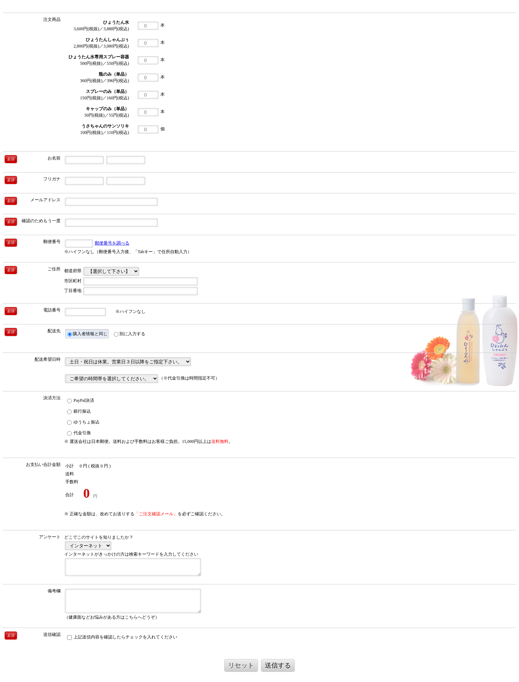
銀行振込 (79, 411)
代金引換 (79, 433)
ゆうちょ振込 (83, 422)
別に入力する (129, 334)
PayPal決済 (80, 400)
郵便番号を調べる (112, 243)
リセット (241, 665)
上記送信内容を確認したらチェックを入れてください (122, 637)
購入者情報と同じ (87, 334)
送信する (278, 665)
